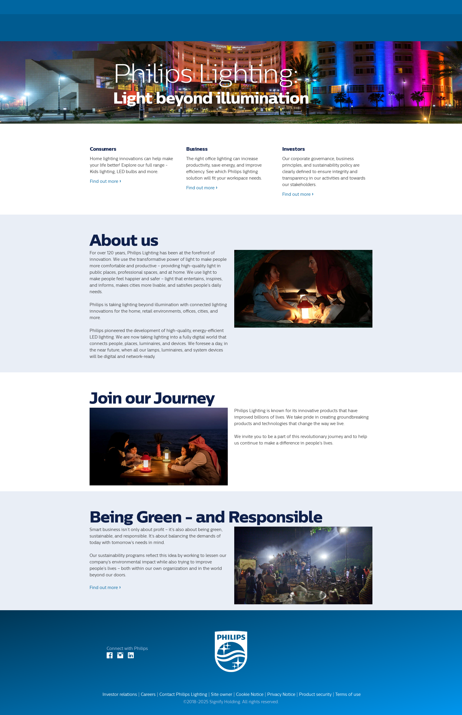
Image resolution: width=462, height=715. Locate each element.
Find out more (104, 181)
